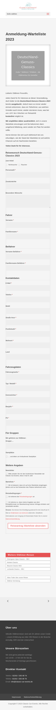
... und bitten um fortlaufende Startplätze (21, 457)
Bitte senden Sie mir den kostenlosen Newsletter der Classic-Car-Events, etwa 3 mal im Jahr (25, 475)
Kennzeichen (11, 395)
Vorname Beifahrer (14, 252)
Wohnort (10, 341)
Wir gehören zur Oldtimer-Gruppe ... (16, 439)
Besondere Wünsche (14, 193)
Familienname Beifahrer (16, 263)
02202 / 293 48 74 (19, 676)
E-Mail (9, 283)
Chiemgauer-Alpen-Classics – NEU (18, 559)
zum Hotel (10, 161)
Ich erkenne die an (20, 497)
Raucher (22, 165)
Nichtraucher (11, 165)
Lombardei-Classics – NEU (15, 569)
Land (8, 352)
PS (7, 418)
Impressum (16, 697)
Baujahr (9, 406)
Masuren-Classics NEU (14, 566)
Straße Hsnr (11, 318)
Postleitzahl (11, 329)
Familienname (12, 232)
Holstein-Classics (12, 562)
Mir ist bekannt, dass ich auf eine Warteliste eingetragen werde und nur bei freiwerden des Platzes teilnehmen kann (26, 486)
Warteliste (10, 482)
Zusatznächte (11, 181)
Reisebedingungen (14, 493)
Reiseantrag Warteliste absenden (28, 525)
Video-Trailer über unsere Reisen (17, 577)
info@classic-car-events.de (19, 513)
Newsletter (10, 470)
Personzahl (11, 170)
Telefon (9, 295)
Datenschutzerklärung (13, 519)
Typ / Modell (11, 384)
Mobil (8, 306)
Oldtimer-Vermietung (13, 581)
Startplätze (10, 452)
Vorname (10, 220)
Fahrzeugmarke (12, 372)
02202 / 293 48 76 (19, 679)
